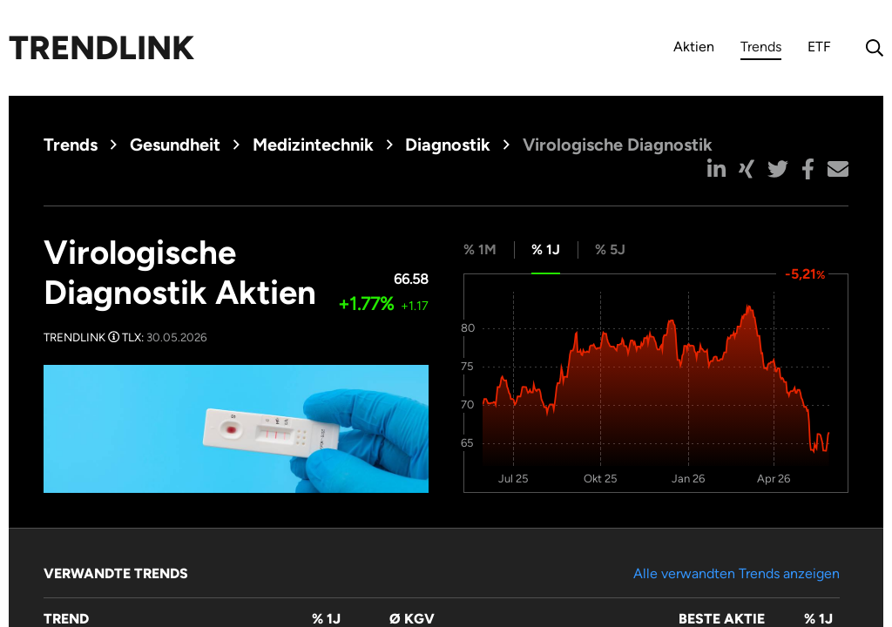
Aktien (693, 46)
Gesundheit (175, 144)
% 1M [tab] (480, 249)
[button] (716, 168)
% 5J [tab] (610, 249)
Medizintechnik (313, 144)
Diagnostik (447, 144)
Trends (760, 49)
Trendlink (101, 47)
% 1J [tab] (545, 249)
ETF (819, 46)
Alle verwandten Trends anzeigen (736, 573)
